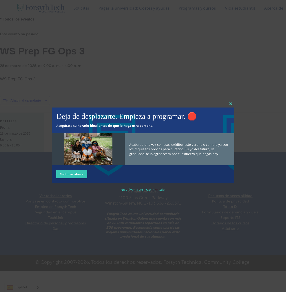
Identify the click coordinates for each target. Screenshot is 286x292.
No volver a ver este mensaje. (143, 189)
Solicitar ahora (72, 174)
